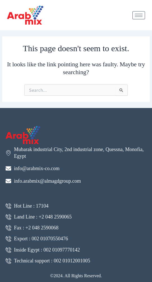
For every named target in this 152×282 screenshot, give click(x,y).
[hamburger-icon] (138, 15)
